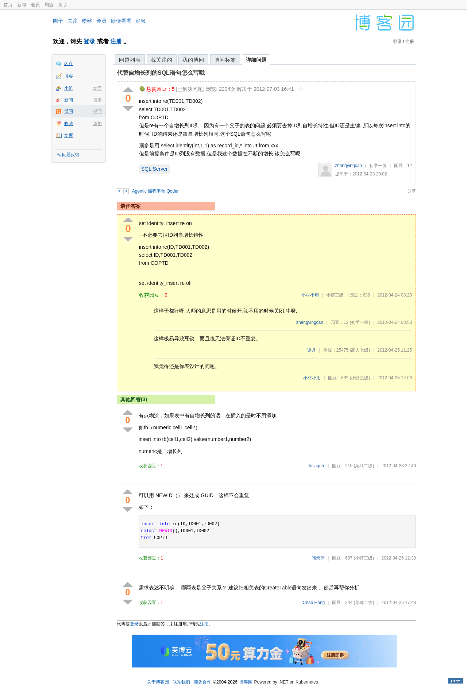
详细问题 (256, 60)
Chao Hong (314, 602)
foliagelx (317, 465)
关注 (72, 21)
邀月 (311, 350)
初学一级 (378, 165)
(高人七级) (360, 350)
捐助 (62, 4)
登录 (89, 41)
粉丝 (87, 21)
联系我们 (181, 682)
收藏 (68, 123)
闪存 (68, 63)
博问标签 (225, 60)
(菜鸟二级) (364, 465)
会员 (35, 4)
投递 (97, 99)
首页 (8, 4)
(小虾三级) (360, 377)
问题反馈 (71, 154)
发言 (97, 88)
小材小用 (310, 295)
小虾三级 (335, 295)
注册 (116, 41)
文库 (68, 135)
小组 (68, 88)
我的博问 (193, 60)
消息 (140, 21)
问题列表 (130, 60)
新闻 (21, 4)
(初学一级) (360, 322)
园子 (58, 21)
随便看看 (121, 21)
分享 (411, 191)
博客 (68, 75)
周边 (49, 4)
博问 (68, 111)
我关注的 (162, 60)
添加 (97, 123)
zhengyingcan (348, 165)
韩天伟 (318, 558)
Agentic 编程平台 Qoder (155, 191)
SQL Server (154, 169)
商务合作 (202, 682)
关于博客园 (158, 682)
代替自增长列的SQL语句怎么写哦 (161, 73)
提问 (97, 111)
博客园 (245, 682)
